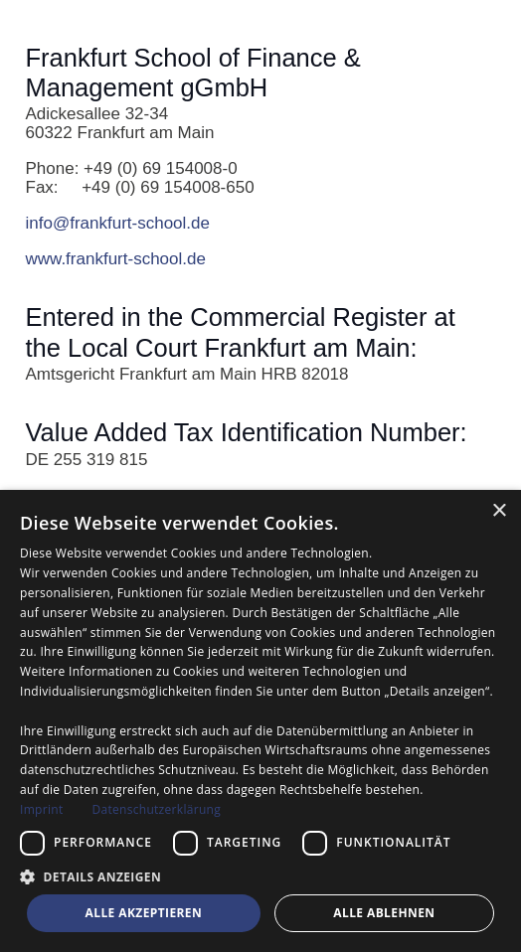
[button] (260, 876)
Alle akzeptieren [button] (144, 912)
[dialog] (260, 721)
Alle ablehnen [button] (383, 912)
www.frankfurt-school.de (116, 258)
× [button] (498, 511)
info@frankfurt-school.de (118, 223)
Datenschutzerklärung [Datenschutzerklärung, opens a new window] (156, 809)
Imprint (41, 809)
